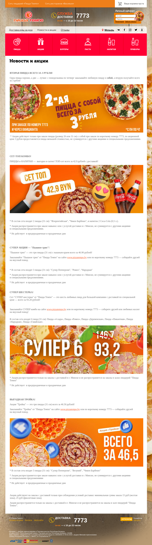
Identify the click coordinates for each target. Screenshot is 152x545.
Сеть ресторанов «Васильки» (59, 3)
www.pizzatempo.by (77, 257)
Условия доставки (16, 520)
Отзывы (65, 30)
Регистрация (119, 21)
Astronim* (137, 520)
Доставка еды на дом (21, 30)
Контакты (28, 520)
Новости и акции (46, 30)
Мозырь (109, 30)
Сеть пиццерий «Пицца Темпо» (23, 3)
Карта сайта (38, 520)
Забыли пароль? (131, 21)
